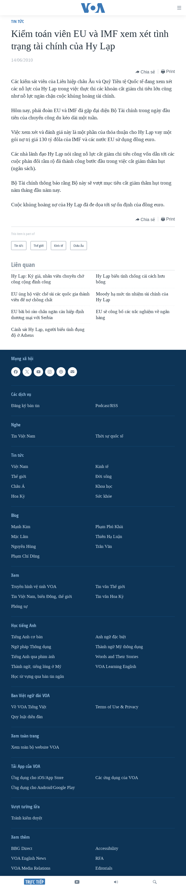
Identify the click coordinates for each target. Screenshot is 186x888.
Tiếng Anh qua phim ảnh (33, 657)
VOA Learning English (115, 667)
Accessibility (106, 848)
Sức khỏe (103, 496)
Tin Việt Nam (23, 436)
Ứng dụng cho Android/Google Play (43, 787)
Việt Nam (19, 466)
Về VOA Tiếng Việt (28, 707)
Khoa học (103, 486)
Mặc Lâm (19, 536)
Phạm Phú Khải (109, 527)
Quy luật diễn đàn (27, 717)
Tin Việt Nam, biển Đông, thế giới (41, 597)
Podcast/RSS (106, 405)
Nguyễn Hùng (23, 546)
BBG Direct (21, 848)
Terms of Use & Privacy (116, 707)
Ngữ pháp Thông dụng (31, 647)
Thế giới (18, 476)
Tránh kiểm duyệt (26, 818)
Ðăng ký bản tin (25, 405)
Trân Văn (103, 546)
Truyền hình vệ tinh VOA (33, 587)
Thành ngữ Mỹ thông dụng (119, 647)
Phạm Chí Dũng (25, 556)
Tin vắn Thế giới (110, 587)
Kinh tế (101, 466)
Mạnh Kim (20, 527)
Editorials (103, 868)
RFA (99, 858)
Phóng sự (19, 606)
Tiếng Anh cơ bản (27, 637)
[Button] (145, 72)
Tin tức (17, 21)
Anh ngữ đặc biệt (110, 637)
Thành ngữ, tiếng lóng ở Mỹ (36, 667)
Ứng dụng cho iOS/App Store (37, 778)
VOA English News (28, 858)
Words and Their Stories (116, 657)
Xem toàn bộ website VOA (35, 747)
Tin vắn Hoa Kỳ (109, 597)
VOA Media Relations (30, 868)
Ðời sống (103, 476)
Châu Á (18, 486)
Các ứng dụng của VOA (116, 778)
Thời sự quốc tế (109, 436)
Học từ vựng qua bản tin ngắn (37, 676)
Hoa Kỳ (18, 496)
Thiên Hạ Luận (108, 536)
